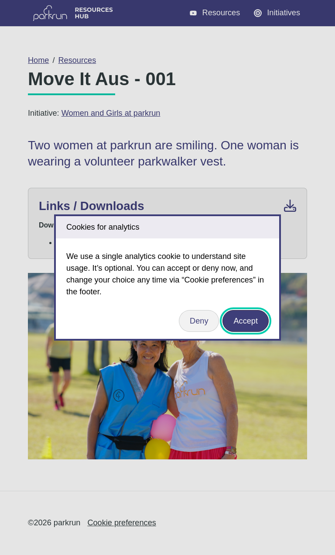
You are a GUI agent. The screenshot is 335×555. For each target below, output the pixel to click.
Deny (199, 321)
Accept (245, 321)
